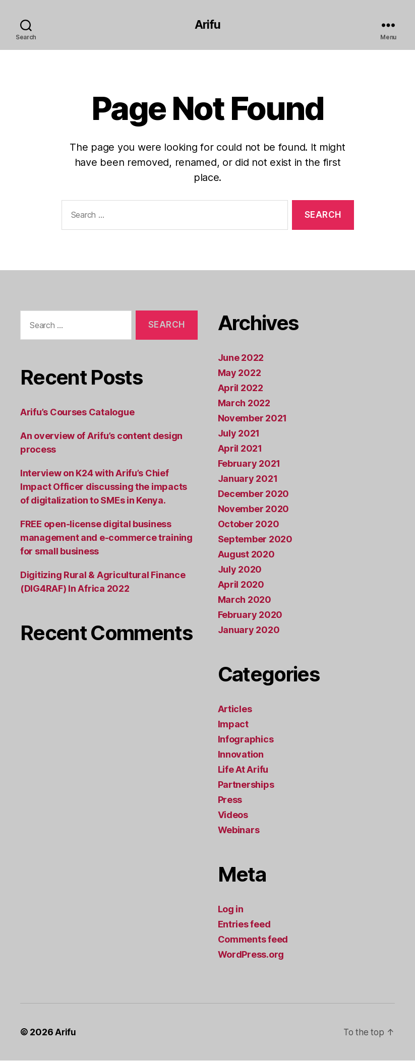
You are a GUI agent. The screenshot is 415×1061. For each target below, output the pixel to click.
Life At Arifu (243, 770)
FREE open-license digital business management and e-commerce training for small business (106, 538)
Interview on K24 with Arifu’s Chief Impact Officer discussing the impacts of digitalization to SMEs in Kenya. (103, 487)
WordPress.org (251, 955)
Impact (233, 724)
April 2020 (241, 585)
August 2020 (246, 554)
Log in (231, 909)
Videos (233, 815)
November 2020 (253, 509)
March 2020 (244, 600)
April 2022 (240, 388)
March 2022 (244, 403)
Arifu (207, 25)
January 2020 (249, 630)
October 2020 (248, 524)
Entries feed (244, 924)
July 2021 (239, 433)
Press (230, 800)
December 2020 (253, 494)
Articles (235, 709)
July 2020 (240, 570)
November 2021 (252, 418)
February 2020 (250, 615)
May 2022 (239, 373)
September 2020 (255, 539)
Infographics (246, 739)
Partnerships (246, 785)
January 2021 (248, 479)
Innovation (241, 755)
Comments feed (253, 939)
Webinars (239, 830)
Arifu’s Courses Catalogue (77, 412)
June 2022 (241, 358)
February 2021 (249, 464)
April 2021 (240, 449)
